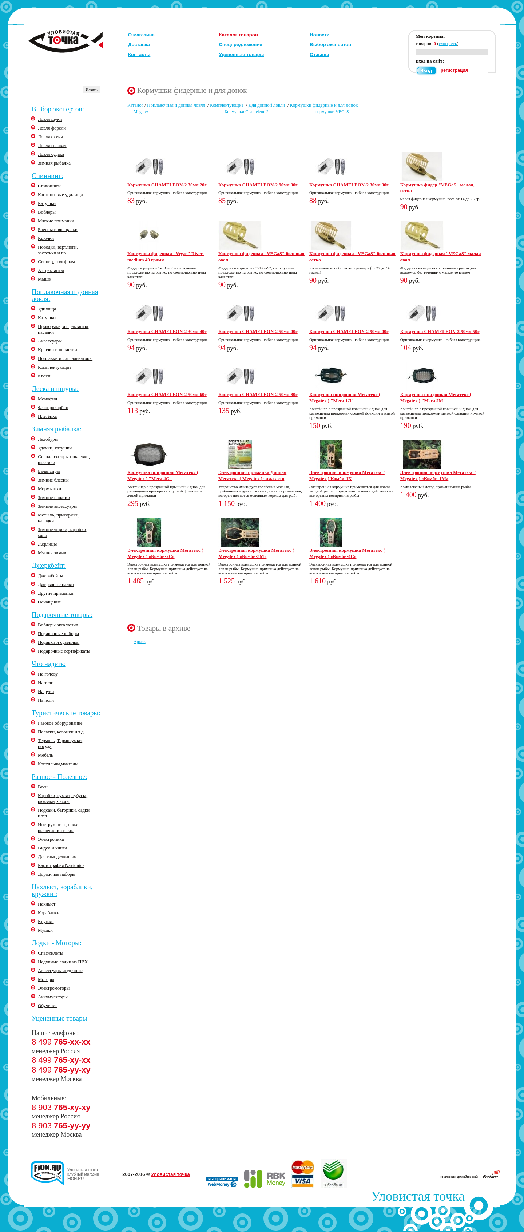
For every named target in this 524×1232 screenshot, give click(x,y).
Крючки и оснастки (57, 349)
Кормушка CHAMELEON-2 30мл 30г (349, 184)
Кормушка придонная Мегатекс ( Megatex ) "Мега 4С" (162, 475)
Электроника (51, 839)
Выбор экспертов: (58, 109)
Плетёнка (47, 416)
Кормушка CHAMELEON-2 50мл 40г (258, 331)
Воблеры (47, 212)
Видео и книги (52, 848)
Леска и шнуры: (55, 388)
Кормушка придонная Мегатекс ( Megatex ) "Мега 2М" (435, 397)
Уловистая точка (170, 1174)
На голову (48, 674)
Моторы (46, 979)
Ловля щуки (50, 119)
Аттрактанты (51, 270)
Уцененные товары (241, 54)
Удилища (47, 309)
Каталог (135, 105)
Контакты (139, 54)
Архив (140, 641)
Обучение (47, 1005)
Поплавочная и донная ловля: (65, 295)
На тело (45, 682)
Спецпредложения (240, 44)
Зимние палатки (54, 497)
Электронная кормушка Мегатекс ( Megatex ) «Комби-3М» (256, 553)
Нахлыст (46, 904)
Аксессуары (50, 341)
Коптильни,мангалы (58, 763)
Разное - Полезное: (59, 776)
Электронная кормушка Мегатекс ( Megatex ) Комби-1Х (347, 475)
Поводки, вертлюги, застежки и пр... (58, 249)
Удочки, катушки (55, 448)
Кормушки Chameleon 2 (247, 111)
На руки (46, 691)
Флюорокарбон (53, 407)
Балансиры (49, 471)
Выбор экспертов (330, 44)
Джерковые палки (56, 584)
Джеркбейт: (49, 565)
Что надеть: (49, 664)
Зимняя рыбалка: (57, 429)
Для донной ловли (267, 105)
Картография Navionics (61, 865)
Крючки (46, 238)
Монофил (47, 398)
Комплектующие (54, 367)
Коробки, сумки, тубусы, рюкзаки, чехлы (62, 798)
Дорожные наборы (56, 874)
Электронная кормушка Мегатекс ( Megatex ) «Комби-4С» (347, 553)
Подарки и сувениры (58, 642)
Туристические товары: (66, 713)
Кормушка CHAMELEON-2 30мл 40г (167, 331)
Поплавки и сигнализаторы (65, 358)
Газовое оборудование (60, 723)
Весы (43, 786)
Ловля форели (52, 128)
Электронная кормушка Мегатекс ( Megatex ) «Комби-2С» (165, 553)
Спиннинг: (47, 175)
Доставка (139, 44)
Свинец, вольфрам (56, 261)
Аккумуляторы (53, 996)
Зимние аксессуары (57, 506)
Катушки (47, 203)
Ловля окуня (50, 136)
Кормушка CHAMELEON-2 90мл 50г (440, 331)
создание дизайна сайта (470, 1177)
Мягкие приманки (56, 220)
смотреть (448, 43)
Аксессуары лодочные (60, 970)
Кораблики (49, 912)
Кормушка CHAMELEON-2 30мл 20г (167, 184)
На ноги (46, 700)
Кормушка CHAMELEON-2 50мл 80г (258, 394)
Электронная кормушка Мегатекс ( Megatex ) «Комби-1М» (438, 475)
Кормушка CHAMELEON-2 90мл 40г (349, 331)
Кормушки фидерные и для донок (324, 105)
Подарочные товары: (62, 614)
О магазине (141, 34)
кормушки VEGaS (332, 111)
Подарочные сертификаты (64, 651)
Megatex (141, 111)
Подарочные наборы (58, 633)
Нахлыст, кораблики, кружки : (62, 890)
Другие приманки (56, 593)
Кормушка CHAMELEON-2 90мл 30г (258, 184)
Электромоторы (54, 988)
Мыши (44, 279)
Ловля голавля (52, 145)
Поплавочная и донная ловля (176, 105)
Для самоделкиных (57, 856)
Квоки (44, 376)
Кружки (46, 921)
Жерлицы (47, 544)
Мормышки (49, 488)
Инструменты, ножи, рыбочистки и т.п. (59, 827)
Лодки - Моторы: (57, 943)
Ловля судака (51, 154)
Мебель (45, 755)
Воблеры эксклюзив (58, 624)
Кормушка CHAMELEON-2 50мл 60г (167, 394)
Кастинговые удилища (60, 194)
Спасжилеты (50, 953)
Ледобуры (48, 439)
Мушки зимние (53, 552)
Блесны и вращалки (58, 229)
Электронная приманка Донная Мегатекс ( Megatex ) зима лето (252, 475)
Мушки (45, 930)
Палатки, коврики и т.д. (61, 731)
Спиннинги (49, 186)
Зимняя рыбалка (54, 163)
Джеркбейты (50, 575)
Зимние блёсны (53, 480)
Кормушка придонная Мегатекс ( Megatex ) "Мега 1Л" (344, 397)
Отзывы (319, 54)
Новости (320, 34)
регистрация (454, 70)
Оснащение (49, 602)
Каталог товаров (238, 34)
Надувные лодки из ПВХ (63, 961)
